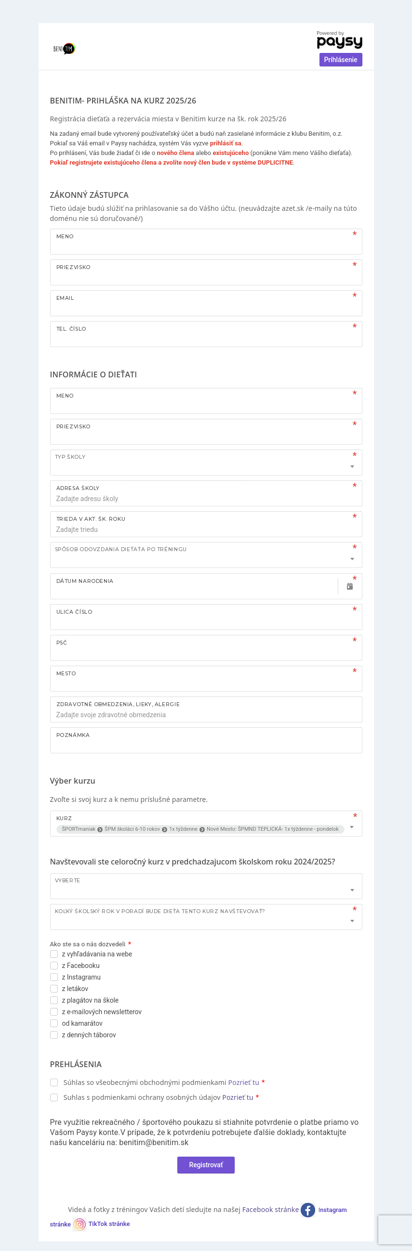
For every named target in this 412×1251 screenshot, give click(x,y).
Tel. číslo (71, 329)
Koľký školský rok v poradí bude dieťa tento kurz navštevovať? (160, 911)
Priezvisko (73, 267)
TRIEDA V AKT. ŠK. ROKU (91, 519)
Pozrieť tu (243, 1082)
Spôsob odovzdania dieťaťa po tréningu (121, 549)
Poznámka (73, 735)
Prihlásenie (341, 60)
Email (65, 298)
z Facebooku (81, 965)
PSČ (61, 643)
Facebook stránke (271, 1209)
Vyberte (67, 880)
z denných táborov (89, 1035)
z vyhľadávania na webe (97, 954)
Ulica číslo (74, 612)
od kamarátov (82, 1023)
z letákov (75, 989)
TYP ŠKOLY (70, 457)
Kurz (64, 818)
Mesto (66, 674)
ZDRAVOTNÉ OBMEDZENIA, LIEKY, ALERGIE (118, 704)
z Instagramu (81, 977)
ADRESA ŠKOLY (78, 488)
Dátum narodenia (85, 581)
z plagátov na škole (90, 1000)
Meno (65, 236)
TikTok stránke (109, 1224)
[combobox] (206, 462)
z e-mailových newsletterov (102, 1012)
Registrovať (206, 1165)
